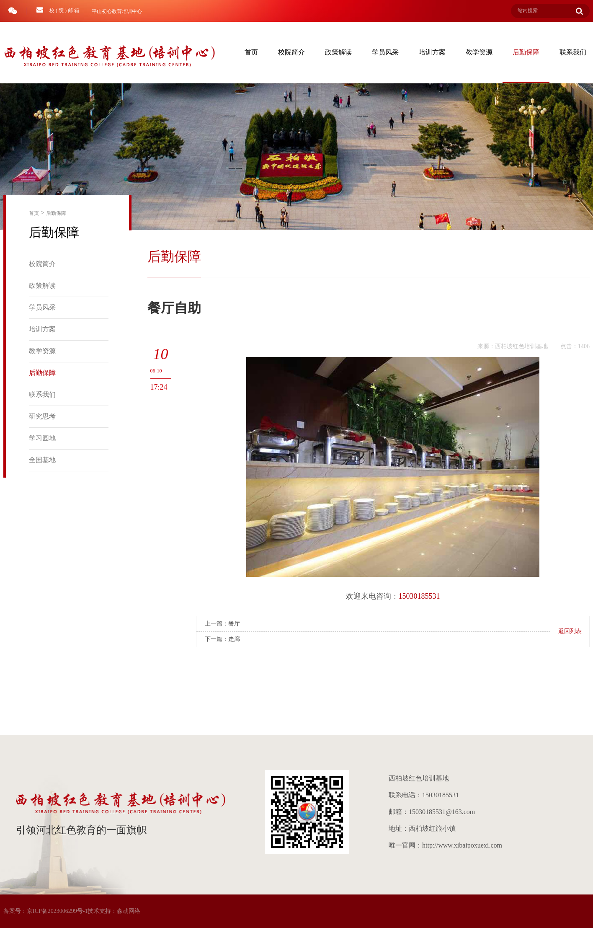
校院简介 (291, 52)
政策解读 (338, 52)
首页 (251, 52)
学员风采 (385, 52)
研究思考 (42, 416)
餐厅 (234, 623)
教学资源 (479, 52)
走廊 (234, 639)
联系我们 (42, 394)
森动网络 (128, 911)
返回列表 (570, 631)
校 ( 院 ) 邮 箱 (57, 10)
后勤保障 (526, 52)
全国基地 (42, 459)
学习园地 (42, 438)
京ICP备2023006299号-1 (57, 911)
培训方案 (432, 52)
